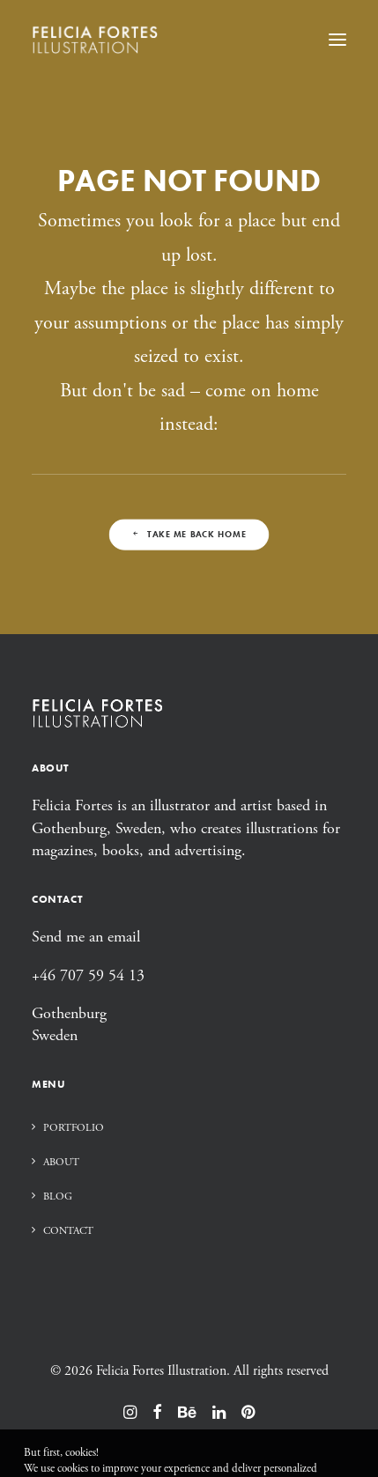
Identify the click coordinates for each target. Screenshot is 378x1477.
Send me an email (86, 937)
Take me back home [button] (188, 534)
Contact (68, 1230)
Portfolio (73, 1127)
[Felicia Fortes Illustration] (95, 39)
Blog (57, 1196)
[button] (337, 39)
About (61, 1162)
